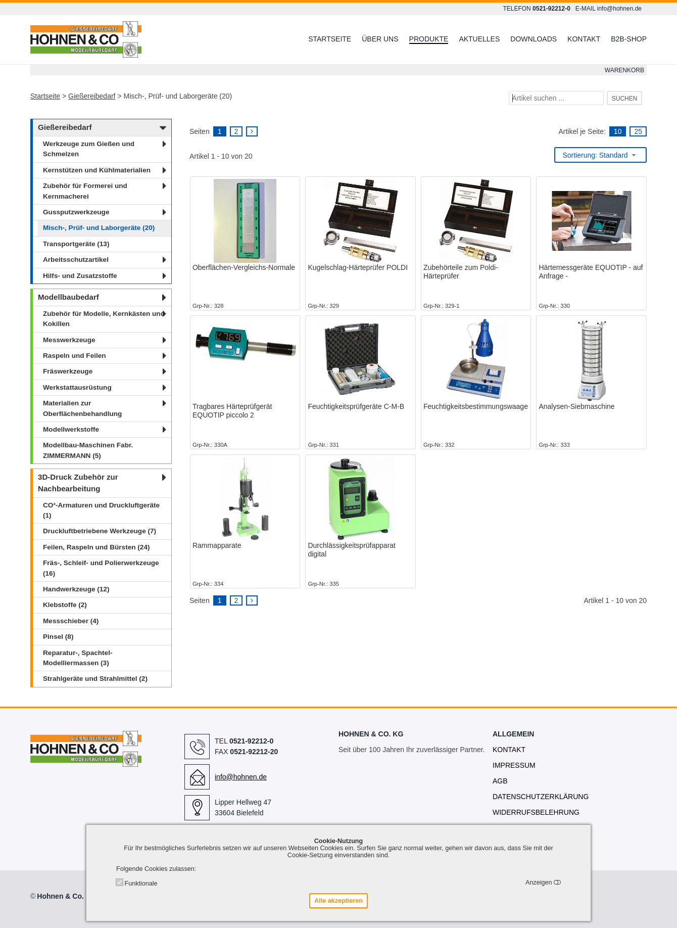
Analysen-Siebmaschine (576, 406)
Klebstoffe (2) (65, 605)
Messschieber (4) (71, 621)
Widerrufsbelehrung (536, 812)
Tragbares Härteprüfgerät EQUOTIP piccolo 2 (232, 410)
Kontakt (583, 39)
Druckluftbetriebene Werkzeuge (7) (99, 531)
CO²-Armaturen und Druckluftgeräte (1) (101, 510)
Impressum (514, 765)
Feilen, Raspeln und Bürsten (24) (96, 547)
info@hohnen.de (619, 8)
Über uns (380, 39)
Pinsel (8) (58, 636)
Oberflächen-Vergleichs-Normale (243, 267)
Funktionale (140, 883)
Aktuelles (479, 39)
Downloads (533, 39)
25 (638, 131)
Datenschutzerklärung (541, 797)
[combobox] (600, 155)
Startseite (329, 39)
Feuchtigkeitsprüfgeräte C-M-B (356, 406)
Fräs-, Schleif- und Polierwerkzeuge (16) (101, 568)
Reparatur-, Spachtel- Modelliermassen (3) (77, 658)
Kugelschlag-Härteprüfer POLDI (358, 267)
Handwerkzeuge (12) (76, 589)
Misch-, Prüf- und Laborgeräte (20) (99, 227)
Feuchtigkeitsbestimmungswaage (475, 406)
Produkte (429, 39)
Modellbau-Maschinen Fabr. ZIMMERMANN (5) (88, 450)
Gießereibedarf (91, 96)
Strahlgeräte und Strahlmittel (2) (95, 678)
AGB (500, 781)
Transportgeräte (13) (76, 244)
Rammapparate (216, 545)
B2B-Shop (629, 39)
